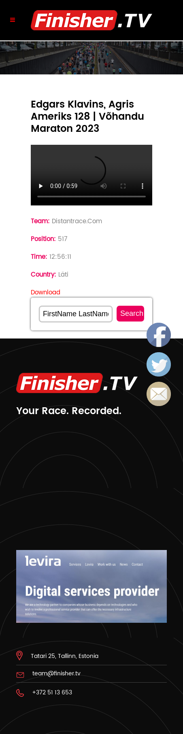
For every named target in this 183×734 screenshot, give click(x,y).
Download (45, 293)
